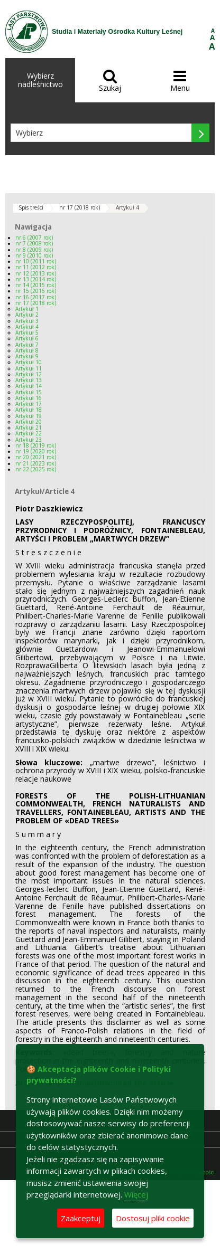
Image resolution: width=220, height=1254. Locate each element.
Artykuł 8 (27, 350)
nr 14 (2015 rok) (35, 285)
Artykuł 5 (27, 332)
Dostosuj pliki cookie (153, 1218)
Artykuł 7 (27, 344)
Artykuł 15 (28, 392)
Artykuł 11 (28, 368)
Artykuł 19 (28, 416)
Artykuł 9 (27, 356)
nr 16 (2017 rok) (35, 297)
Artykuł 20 (28, 421)
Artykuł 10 (28, 362)
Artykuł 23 (28, 439)
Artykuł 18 (28, 409)
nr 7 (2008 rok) (34, 243)
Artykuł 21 (28, 427)
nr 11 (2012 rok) (35, 267)
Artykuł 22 (28, 433)
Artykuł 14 (28, 386)
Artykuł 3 (27, 321)
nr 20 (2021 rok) (35, 457)
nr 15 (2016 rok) (35, 290)
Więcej (136, 1194)
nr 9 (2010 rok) (34, 255)
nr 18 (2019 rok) (35, 445)
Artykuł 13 (28, 380)
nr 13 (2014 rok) (35, 279)
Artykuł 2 (27, 314)
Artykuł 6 (27, 338)
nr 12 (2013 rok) (35, 273)
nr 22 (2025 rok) (35, 469)
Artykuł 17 (28, 403)
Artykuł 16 (28, 398)
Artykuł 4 (127, 207)
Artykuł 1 (27, 308)
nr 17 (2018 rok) (79, 207)
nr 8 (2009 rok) (34, 249)
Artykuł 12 (28, 374)
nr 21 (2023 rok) (35, 463)
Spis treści (31, 207)
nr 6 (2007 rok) (34, 237)
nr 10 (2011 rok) (35, 261)
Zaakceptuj (80, 1218)
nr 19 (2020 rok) (35, 451)
